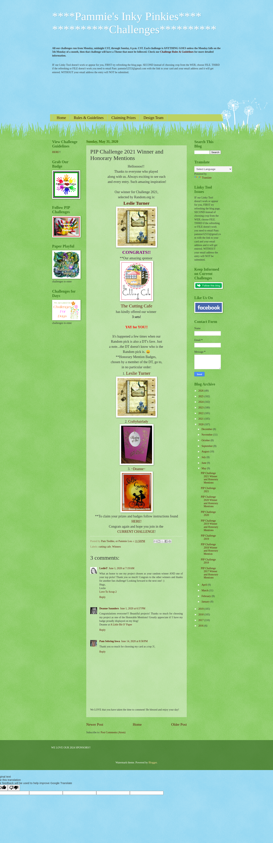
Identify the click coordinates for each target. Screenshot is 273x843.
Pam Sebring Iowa (109, 641)
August (206, 451)
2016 (201, 625)
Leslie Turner (136, 203)
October (206, 440)
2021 (201, 418)
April (205, 584)
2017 (201, 620)
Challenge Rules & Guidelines (177, 51)
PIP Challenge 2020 (208, 514)
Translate (203, 177)
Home (61, 118)
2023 (201, 407)
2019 (201, 608)
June (204, 462)
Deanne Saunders (109, 608)
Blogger (152, 762)
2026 (201, 390)
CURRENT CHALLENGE (136, 532)
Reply (102, 597)
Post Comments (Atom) (113, 732)
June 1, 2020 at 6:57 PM (132, 608)
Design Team (153, 118)
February (207, 596)
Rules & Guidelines (89, 118)
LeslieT (103, 568)
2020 (201, 424)
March (205, 590)
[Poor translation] (14, 788)
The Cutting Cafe (136, 305)
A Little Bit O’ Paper (121, 624)
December (207, 429)
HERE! (137, 521)
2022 (201, 413)
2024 (201, 401)
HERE (55, 152)
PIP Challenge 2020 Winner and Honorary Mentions (209, 501)
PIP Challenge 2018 (208, 561)
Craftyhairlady (138, 421)
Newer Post (94, 724)
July (204, 457)
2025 (201, 396)
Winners (116, 546)
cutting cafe (105, 546)
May (204, 468)
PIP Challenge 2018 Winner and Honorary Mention (209, 549)
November (207, 434)
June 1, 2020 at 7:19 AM (121, 568)
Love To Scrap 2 (108, 591)
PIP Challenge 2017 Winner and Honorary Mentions (209, 573)
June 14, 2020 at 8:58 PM (134, 641)
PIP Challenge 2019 (208, 537)
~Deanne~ (138, 469)
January (206, 601)
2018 (201, 614)
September (207, 446)
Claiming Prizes (123, 118)
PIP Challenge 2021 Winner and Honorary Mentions (209, 478)
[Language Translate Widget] (213, 169)
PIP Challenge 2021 (208, 490)
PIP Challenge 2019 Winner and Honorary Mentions (209, 525)
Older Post (179, 724)
